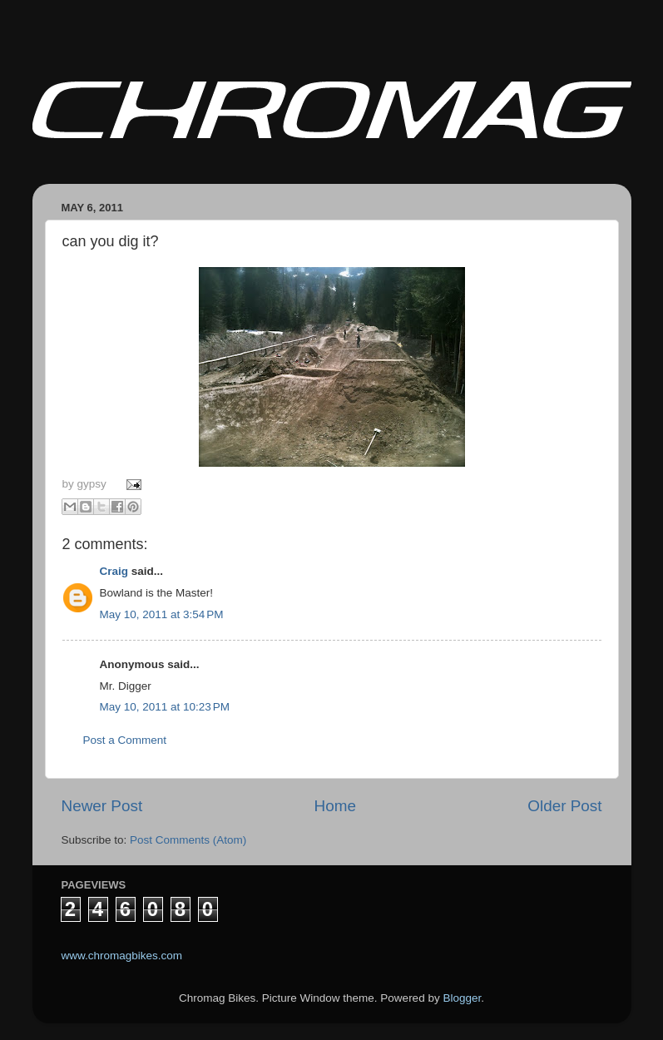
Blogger (462, 998)
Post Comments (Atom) (188, 840)
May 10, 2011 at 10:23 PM (165, 707)
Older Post (564, 806)
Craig (114, 571)
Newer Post (102, 806)
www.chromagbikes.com (122, 955)
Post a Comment (125, 740)
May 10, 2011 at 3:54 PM (162, 614)
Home (335, 806)
